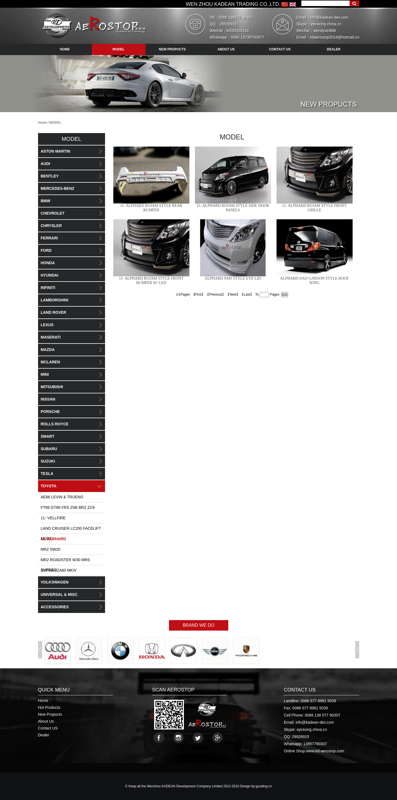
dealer (333, 49)
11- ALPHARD (53, 539)
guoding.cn (264, 786)
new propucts (172, 49)
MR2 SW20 (51, 549)
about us (226, 49)
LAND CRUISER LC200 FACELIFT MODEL (71, 530)
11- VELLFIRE (53, 518)
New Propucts (50, 714)
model (118, 49)
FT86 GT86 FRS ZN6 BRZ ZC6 (68, 507)
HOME (65, 49)
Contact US (48, 728)
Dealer (43, 735)
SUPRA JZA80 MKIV (59, 570)
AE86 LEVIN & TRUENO (62, 497)
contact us (280, 49)
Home (42, 123)
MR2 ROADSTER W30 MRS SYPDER (65, 561)
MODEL (55, 123)
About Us (46, 721)
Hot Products (49, 707)
